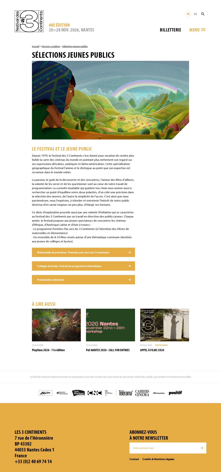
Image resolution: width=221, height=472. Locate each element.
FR (188, 14)
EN (195, 14)
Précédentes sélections (50, 279)
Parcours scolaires (51, 46)
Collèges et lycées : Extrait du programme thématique (69, 266)
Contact (134, 459)
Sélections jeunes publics (75, 46)
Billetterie (170, 30)
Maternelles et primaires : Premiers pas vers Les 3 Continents (73, 252)
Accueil (35, 46)
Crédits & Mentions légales (158, 459)
